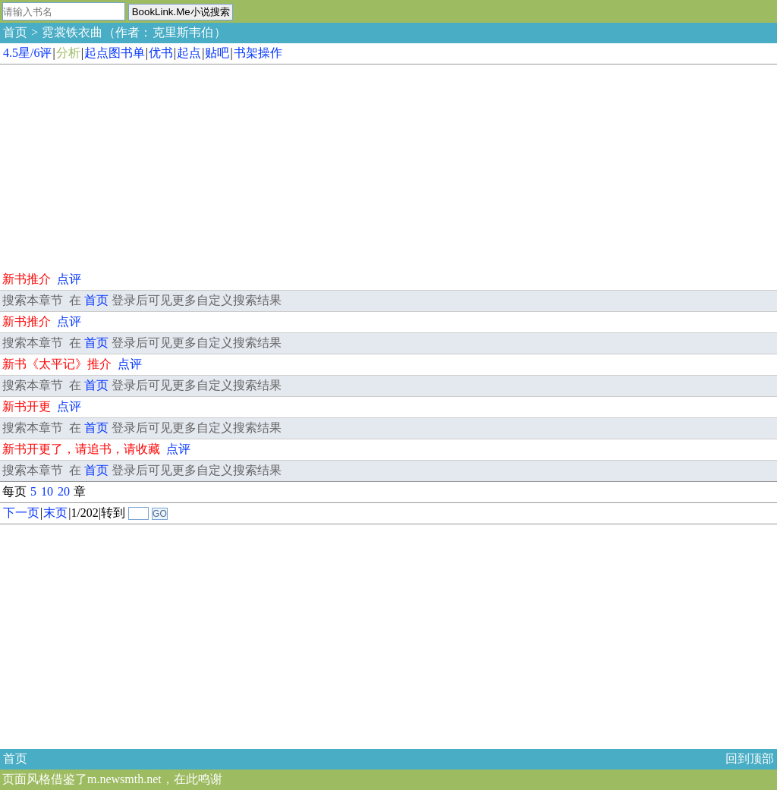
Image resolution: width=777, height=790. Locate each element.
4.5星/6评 (27, 52)
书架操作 (258, 52)
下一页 (21, 512)
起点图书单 (114, 52)
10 (47, 491)
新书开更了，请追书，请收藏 (81, 448)
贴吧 (217, 52)
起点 (189, 52)
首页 (15, 32)
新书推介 (26, 278)
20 (64, 491)
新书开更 (26, 406)
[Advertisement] (114, 165)
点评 (69, 278)
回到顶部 (749, 758)
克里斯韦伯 (183, 32)
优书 (161, 52)
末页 (55, 512)
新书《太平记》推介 (57, 363)
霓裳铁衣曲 (72, 32)
